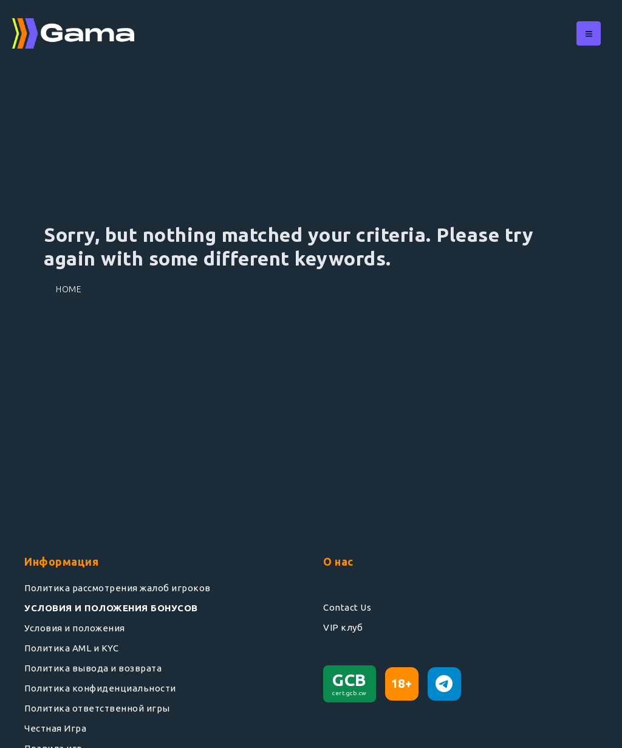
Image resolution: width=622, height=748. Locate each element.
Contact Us (347, 607)
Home (68, 289)
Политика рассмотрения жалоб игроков (117, 588)
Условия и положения (74, 628)
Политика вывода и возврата (93, 668)
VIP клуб (343, 627)
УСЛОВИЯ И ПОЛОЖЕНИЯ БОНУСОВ (111, 608)
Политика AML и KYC (71, 648)
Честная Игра (55, 728)
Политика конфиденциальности (100, 688)
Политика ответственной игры (97, 708)
